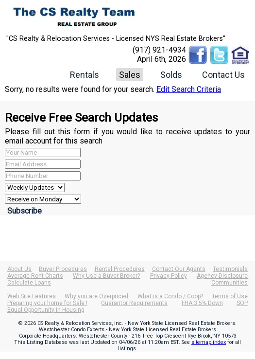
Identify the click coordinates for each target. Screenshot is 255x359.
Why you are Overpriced (96, 296)
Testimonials (230, 269)
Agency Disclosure (222, 275)
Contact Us (223, 75)
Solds (171, 75)
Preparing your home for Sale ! (47, 303)
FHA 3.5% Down (202, 303)
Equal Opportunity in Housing (46, 309)
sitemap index (208, 342)
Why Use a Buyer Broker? (106, 275)
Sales (129, 75)
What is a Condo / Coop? (170, 296)
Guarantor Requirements (134, 303)
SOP (242, 303)
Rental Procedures (120, 269)
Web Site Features (31, 296)
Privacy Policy (168, 275)
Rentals (84, 75)
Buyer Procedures (63, 269)
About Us (19, 269)
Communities (229, 282)
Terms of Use (230, 296)
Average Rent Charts (35, 275)
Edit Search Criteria (188, 89)
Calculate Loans (29, 282)
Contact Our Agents (178, 269)
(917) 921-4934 (159, 49)
